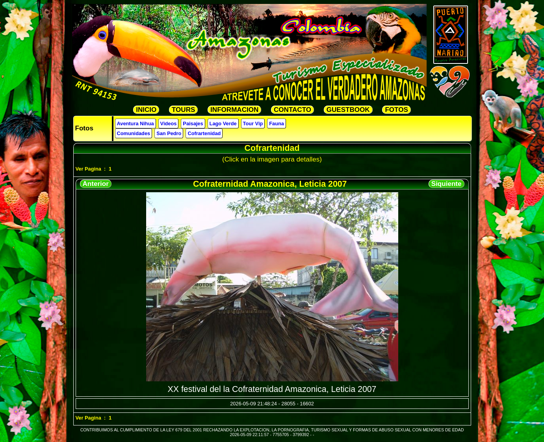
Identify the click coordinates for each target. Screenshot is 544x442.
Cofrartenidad (204, 133)
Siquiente (446, 184)
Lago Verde (223, 123)
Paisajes (193, 123)
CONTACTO (292, 109)
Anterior (96, 184)
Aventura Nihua (135, 123)
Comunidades (133, 133)
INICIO (146, 109)
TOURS (183, 109)
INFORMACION (234, 109)
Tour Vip (253, 123)
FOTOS (396, 109)
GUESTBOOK (348, 109)
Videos (168, 123)
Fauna (276, 123)
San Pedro (168, 133)
